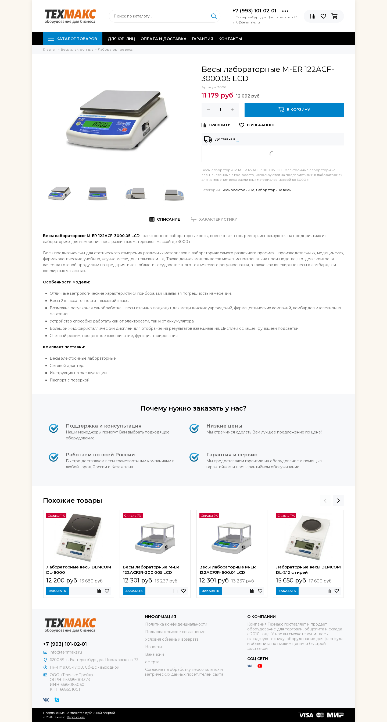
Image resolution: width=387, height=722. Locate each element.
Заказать (57, 591)
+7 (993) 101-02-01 (254, 11)
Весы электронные (237, 190)
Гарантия (202, 38)
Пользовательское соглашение (175, 631)
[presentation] (325, 500)
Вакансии (154, 654)
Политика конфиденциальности (176, 624)
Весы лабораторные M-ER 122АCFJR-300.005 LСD (151, 569)
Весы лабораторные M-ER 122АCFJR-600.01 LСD (227, 569)
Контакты (230, 38)
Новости (153, 646)
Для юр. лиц (121, 38)
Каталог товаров (72, 38)
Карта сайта (76, 717)
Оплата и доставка (164, 38)
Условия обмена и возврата (172, 639)
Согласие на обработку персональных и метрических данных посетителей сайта (184, 672)
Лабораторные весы (273, 190)
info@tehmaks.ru (66, 652)
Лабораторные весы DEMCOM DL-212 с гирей (308, 569)
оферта (152, 661)
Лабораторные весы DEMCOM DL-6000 (78, 569)
